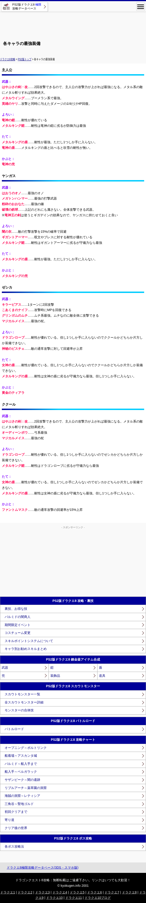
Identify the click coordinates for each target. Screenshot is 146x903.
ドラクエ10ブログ (98, 898)
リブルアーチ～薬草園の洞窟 (26, 788)
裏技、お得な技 (16, 608)
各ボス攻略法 (14, 846)
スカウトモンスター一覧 (22, 694)
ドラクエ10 (54, 898)
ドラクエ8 (129, 892)
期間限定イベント (17, 625)
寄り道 (9, 820)
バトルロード (14, 729)
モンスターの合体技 (19, 710)
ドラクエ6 (94, 892)
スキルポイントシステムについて (29, 641)
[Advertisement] (73, 24)
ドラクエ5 (77, 892)
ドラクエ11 (73, 898)
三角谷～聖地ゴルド (19, 804)
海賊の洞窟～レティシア (22, 796)
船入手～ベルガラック (21, 771)
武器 (5, 667)
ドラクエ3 (42, 892)
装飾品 (55, 675)
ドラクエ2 (25, 892)
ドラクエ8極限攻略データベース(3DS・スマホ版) (42, 867)
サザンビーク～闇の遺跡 (22, 780)
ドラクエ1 (7, 892)
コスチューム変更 (17, 633)
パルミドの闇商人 (17, 617)
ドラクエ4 (59, 892)
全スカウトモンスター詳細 (24, 702)
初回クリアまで (16, 812)
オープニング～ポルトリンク (26, 748)
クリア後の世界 (16, 828)
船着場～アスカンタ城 (21, 755)
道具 (102, 675)
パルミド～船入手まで (21, 764)
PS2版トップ (24, 59)
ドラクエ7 (111, 892)
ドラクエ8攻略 (7, 59)
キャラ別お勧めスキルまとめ (26, 649)
